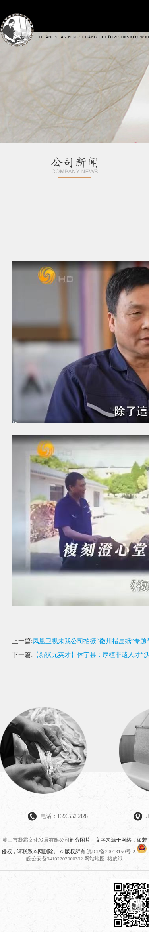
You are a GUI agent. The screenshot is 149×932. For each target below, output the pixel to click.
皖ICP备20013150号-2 (111, 851)
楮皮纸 (115, 858)
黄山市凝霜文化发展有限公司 (36, 840)
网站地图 (94, 858)
